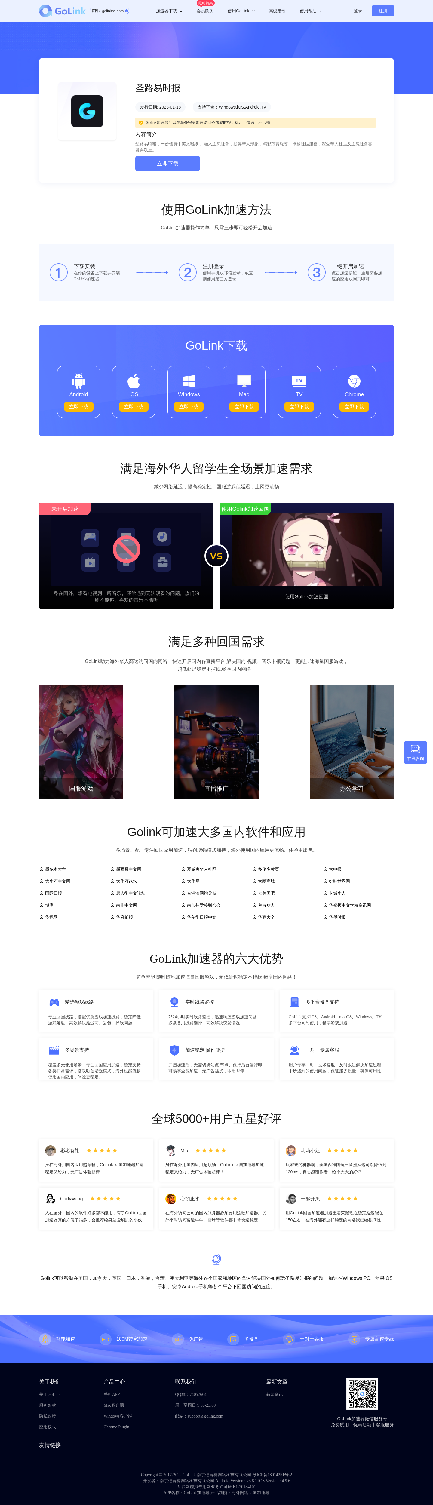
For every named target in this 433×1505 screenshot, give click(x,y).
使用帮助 (311, 10)
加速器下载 (169, 10)
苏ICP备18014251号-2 (272, 1475)
